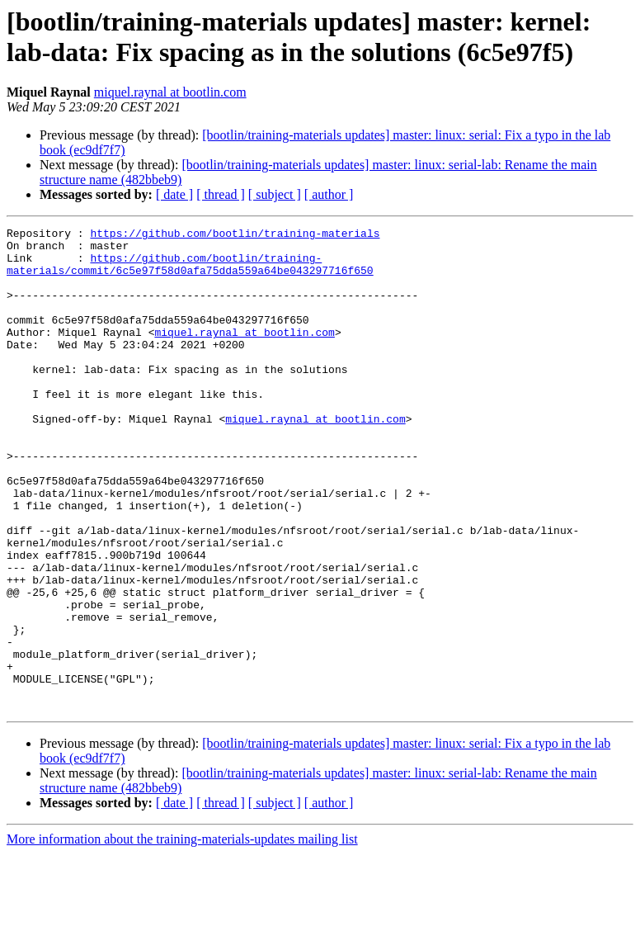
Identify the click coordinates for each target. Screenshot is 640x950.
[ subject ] (274, 194)
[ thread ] (220, 194)
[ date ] (174, 194)
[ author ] (329, 194)
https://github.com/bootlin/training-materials (234, 235)
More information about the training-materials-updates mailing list (182, 936)
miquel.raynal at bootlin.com (170, 92)
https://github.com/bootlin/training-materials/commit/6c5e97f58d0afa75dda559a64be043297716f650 (190, 272)
